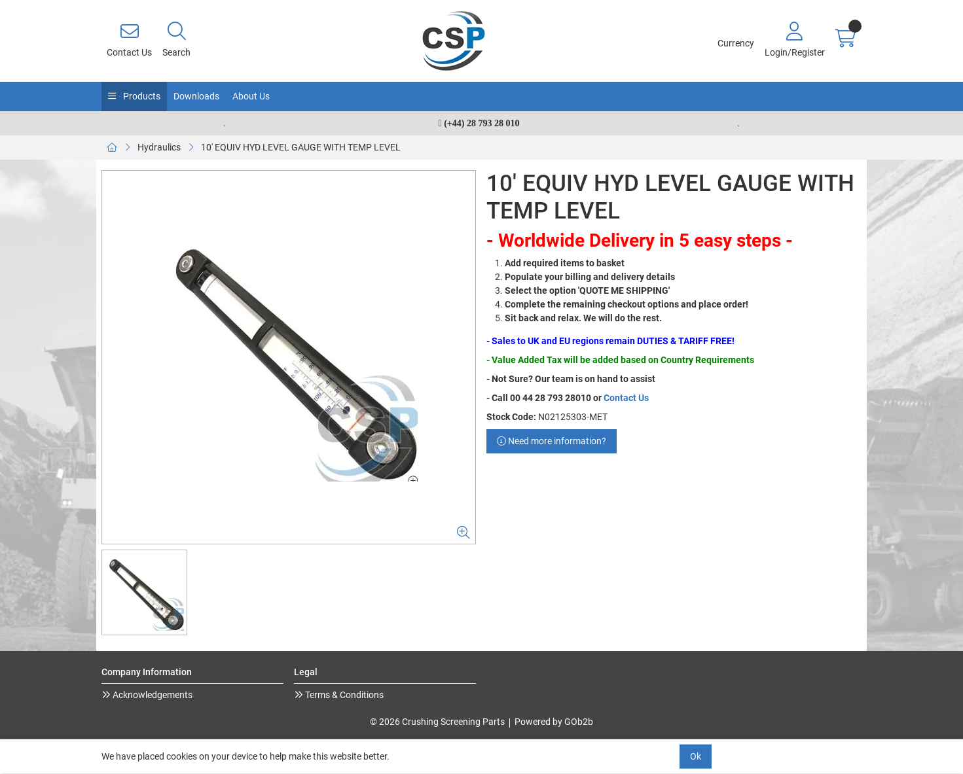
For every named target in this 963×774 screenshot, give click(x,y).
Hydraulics (159, 147)
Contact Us (626, 398)
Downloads (196, 96)
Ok (695, 756)
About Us (251, 96)
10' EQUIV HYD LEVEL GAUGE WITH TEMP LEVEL (301, 147)
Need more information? (551, 441)
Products (140, 96)
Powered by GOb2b (554, 721)
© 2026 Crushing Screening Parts (437, 721)
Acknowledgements (151, 695)
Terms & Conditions (343, 695)
